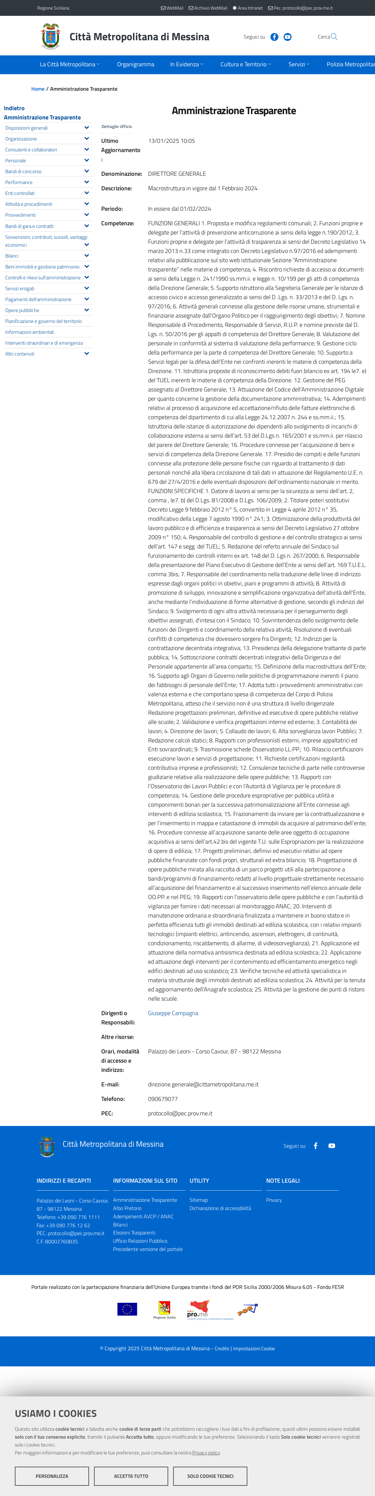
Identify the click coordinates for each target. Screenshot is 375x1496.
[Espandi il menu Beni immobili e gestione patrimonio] (86, 265)
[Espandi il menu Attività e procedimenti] (86, 203)
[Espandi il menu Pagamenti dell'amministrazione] (86, 298)
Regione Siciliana (53, 7)
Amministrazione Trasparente (42, 117)
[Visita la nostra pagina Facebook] (258, 36)
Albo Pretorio (127, 1209)
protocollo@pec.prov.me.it (76, 1234)
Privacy (274, 1200)
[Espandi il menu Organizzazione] (86, 137)
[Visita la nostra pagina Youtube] (271, 36)
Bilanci (120, 1225)
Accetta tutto (131, 1476)
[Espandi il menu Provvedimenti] (86, 214)
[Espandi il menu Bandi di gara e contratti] (86, 225)
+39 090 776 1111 (78, 1218)
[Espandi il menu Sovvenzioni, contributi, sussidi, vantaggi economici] (86, 244)
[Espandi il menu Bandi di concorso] (86, 170)
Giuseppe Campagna (173, 1013)
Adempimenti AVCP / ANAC (143, 1217)
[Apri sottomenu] (70, 64)
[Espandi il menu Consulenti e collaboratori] (86, 148)
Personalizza (52, 1476)
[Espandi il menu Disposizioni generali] (86, 127)
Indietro (14, 108)
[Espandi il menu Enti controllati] (86, 192)
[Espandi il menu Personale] (86, 159)
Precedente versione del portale (148, 1250)
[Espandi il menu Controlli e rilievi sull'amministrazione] (86, 276)
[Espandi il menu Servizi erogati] (86, 287)
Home (38, 89)
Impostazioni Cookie (254, 1349)
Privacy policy (206, 1453)
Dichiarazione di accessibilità (220, 1209)
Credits (222, 1349)
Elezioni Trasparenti (134, 1233)
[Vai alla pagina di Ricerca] (330, 37)
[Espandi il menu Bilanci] (86, 255)
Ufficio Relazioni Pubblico (140, 1241)
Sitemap (199, 1200)
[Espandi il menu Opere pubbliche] (86, 309)
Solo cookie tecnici (210, 1476)
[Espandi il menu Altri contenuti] (86, 353)
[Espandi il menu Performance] (86, 181)
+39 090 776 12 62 (68, 1226)
